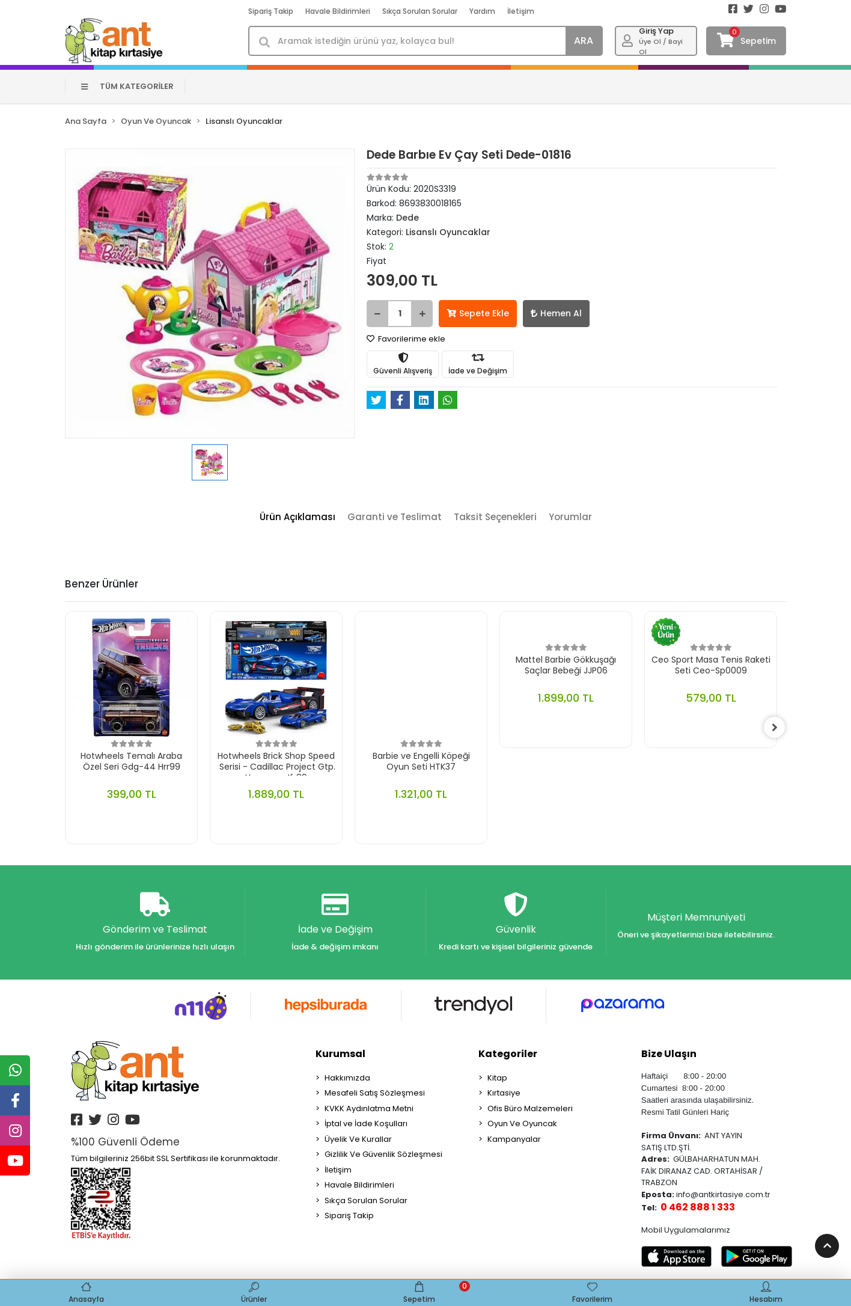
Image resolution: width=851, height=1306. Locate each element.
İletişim (520, 11)
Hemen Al (556, 313)
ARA (583, 41)
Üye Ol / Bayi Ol (661, 47)
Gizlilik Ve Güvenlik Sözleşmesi (383, 1154)
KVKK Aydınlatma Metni (369, 1108)
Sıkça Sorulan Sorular (419, 11)
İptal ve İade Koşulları (366, 1124)
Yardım (482, 11)
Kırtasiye (503, 1093)
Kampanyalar (514, 1139)
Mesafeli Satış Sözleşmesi (375, 1093)
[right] (777, 727)
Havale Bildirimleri (337, 11)
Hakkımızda (347, 1078)
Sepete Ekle (478, 313)
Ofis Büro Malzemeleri (530, 1108)
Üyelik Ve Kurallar (358, 1139)
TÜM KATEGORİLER (127, 86)
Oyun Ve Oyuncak (522, 1124)
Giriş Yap (656, 31)
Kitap (497, 1078)
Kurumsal (340, 1054)
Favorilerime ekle (406, 339)
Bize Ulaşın (669, 1054)
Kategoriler (507, 1054)
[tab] (297, 517)
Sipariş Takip (270, 11)
